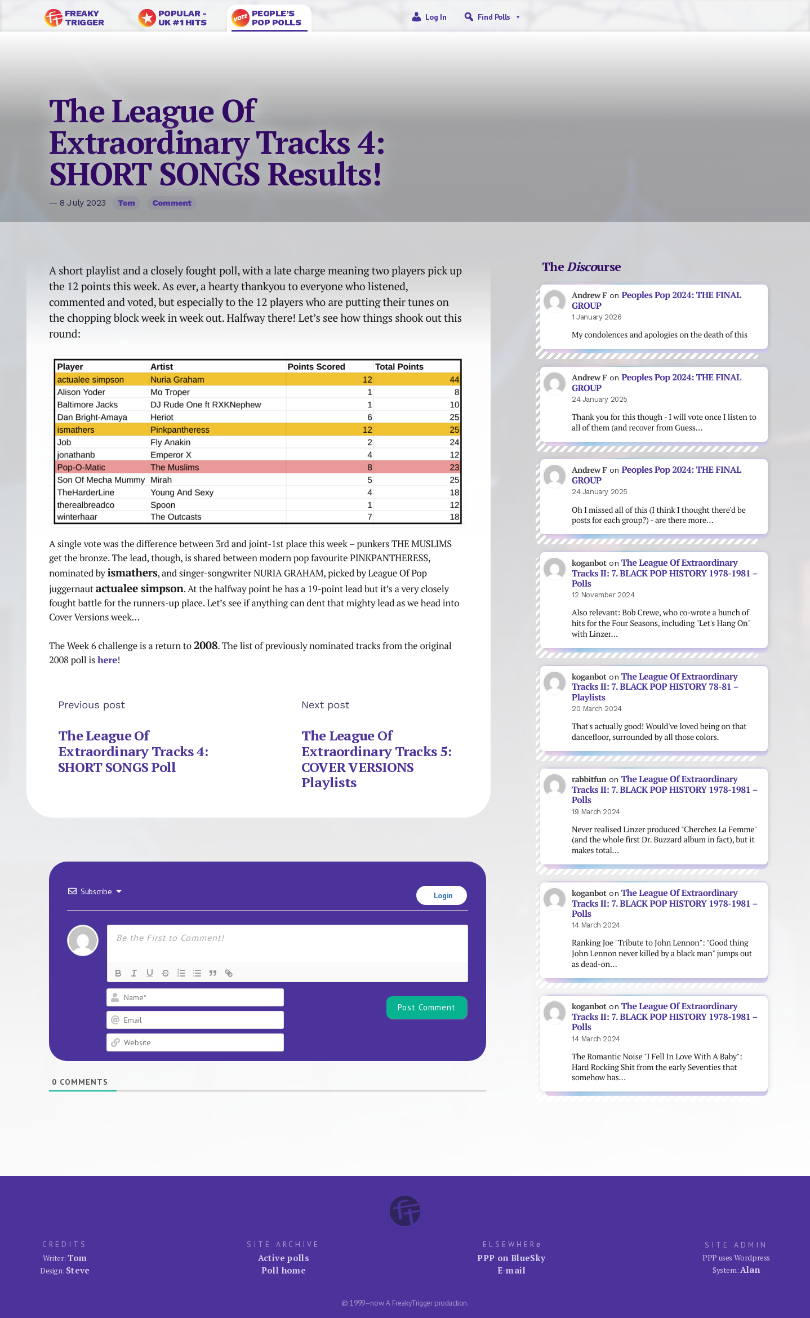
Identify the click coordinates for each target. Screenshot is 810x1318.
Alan (750, 1269)
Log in (436, 17)
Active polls (284, 1257)
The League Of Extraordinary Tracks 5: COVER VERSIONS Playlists (376, 758)
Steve (78, 1270)
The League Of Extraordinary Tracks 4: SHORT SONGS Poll (133, 750)
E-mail (511, 1270)
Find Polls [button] (500, 17)
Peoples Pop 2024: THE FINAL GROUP (656, 300)
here (107, 660)
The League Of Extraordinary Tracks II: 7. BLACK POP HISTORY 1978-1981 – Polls (664, 573)
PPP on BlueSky (511, 1257)
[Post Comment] (426, 1007)
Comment (172, 203)
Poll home (283, 1270)
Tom (126, 203)
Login (442, 895)
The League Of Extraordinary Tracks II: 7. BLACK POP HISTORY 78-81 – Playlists (655, 687)
